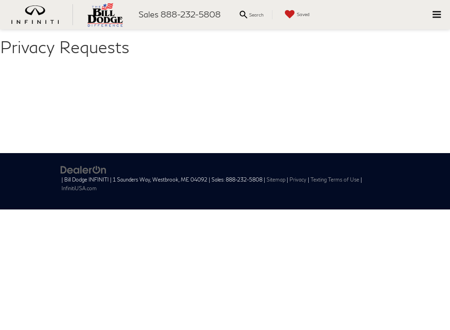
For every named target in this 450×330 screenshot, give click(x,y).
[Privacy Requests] (225, 104)
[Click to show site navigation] (436, 14)
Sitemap (276, 179)
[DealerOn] (83, 169)
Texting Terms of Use (335, 179)
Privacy (297, 179)
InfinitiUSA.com (79, 188)
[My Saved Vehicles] (296, 14)
